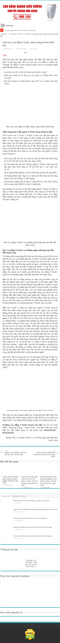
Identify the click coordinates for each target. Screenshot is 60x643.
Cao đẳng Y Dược (39, 342)
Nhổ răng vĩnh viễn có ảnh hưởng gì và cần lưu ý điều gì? (31, 500)
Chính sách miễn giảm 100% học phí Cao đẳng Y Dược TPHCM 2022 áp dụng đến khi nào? (29, 481)
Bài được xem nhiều (19, 496)
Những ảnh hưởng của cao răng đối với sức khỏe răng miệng (32, 527)
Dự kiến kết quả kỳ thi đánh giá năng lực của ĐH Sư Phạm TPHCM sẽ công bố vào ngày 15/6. (48, 481)
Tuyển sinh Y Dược (16, 34)
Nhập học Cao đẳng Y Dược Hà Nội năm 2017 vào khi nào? (16, 452)
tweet (25, 52)
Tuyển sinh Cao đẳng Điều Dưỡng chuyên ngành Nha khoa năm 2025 (10, 480)
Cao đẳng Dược (41, 194)
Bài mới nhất (6, 496)
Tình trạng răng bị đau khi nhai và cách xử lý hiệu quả (19, 30)
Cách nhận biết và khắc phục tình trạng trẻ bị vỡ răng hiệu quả (32, 536)
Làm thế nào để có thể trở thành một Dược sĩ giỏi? (25, 72)
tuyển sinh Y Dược (15, 135)
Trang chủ (3, 34)
